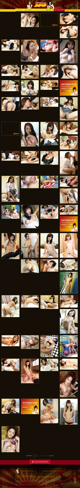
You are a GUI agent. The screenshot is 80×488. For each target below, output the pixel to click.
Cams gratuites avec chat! (28, 471)
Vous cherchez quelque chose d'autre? (52, 471)
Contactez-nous (31, 476)
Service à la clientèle (21, 476)
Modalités (16, 476)
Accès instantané (60, 9)
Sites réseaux (23, 475)
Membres (19, 475)
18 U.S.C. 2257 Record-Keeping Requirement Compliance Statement (43, 476)
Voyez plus (31, 475)
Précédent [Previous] (29, 455)
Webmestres (26, 476)
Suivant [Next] (51, 455)
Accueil (16, 475)
